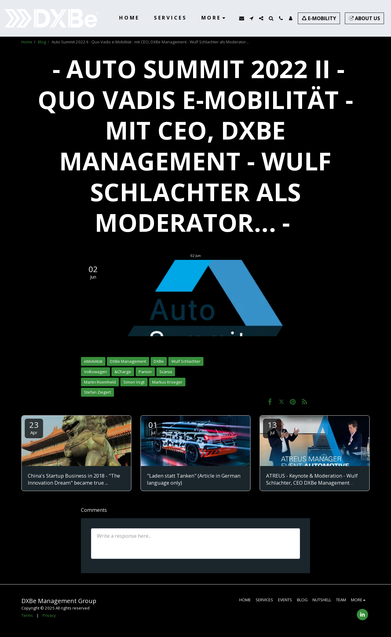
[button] (241, 18)
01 (153, 427)
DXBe (159, 361)
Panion (145, 371)
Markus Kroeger (167, 382)
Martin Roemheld (100, 382)
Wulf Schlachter (185, 361)
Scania (165, 371)
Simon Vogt (133, 382)
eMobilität (93, 361)
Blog (42, 42)
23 (34, 427)
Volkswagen (95, 371)
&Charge (123, 371)
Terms (27, 615)
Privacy (49, 615)
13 (272, 427)
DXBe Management (128, 361)
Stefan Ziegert (97, 392)
